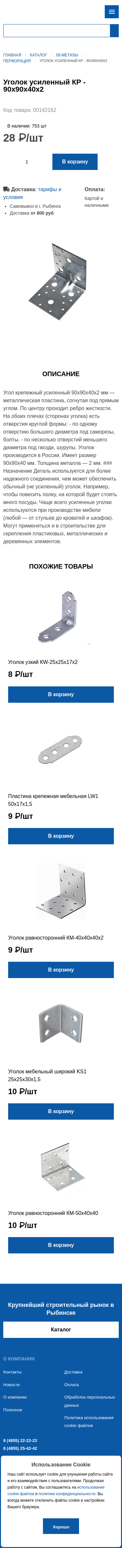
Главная (12, 55)
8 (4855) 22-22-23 (20, 1440)
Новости (11, 1384)
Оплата (71, 1384)
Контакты (12, 1372)
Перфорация (17, 61)
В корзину (75, 161)
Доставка (73, 1372)
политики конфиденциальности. (68, 1494)
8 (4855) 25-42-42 (20, 1448)
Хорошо (61, 1527)
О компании (15, 1397)
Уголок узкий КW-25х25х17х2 (43, 662)
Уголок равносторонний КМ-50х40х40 (53, 1213)
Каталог (38, 55)
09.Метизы (67, 55)
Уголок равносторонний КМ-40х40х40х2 (55, 938)
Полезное (12, 1409)
